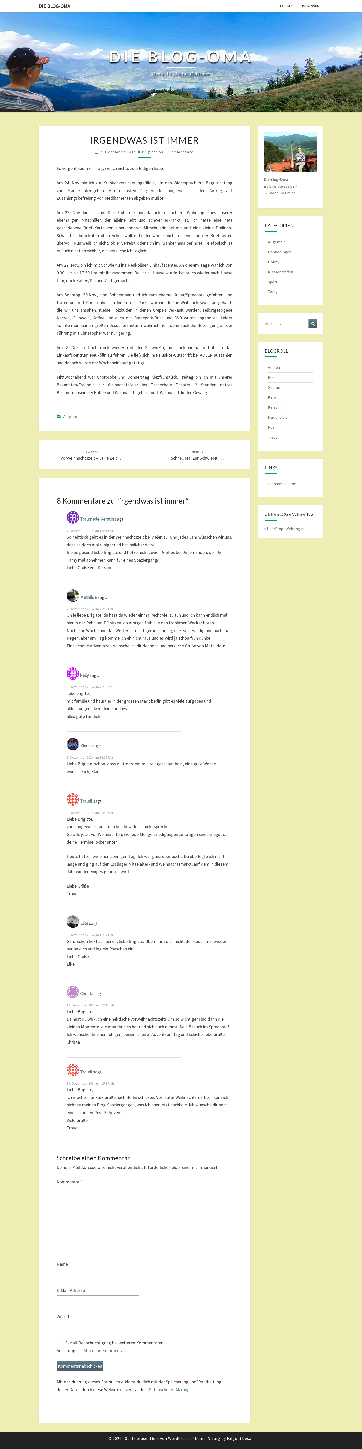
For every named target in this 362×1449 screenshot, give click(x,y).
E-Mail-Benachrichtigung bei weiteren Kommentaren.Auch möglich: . (110, 1346)
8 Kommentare (179, 152)
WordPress (178, 1438)
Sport (273, 281)
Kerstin (274, 407)
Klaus (85, 746)
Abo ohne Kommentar (104, 1350)
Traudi (86, 801)
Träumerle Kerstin (97, 519)
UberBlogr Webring (283, 528)
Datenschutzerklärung (169, 1389)
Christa (86, 993)
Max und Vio (278, 417)
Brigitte (150, 152)
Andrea (274, 367)
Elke (84, 923)
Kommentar (69, 1182)
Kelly (272, 397)
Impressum (311, 6)
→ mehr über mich (280, 192)
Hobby (273, 261)
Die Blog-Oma (54, 6)
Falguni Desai (240, 1438)
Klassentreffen (280, 271)
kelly (84, 675)
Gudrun (274, 387)
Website (64, 1316)
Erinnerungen (279, 251)
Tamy (272, 291)
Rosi (271, 427)
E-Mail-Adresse (71, 1290)
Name (62, 1264)
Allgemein (72, 416)
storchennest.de (282, 483)
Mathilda (88, 597)
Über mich (287, 6)
